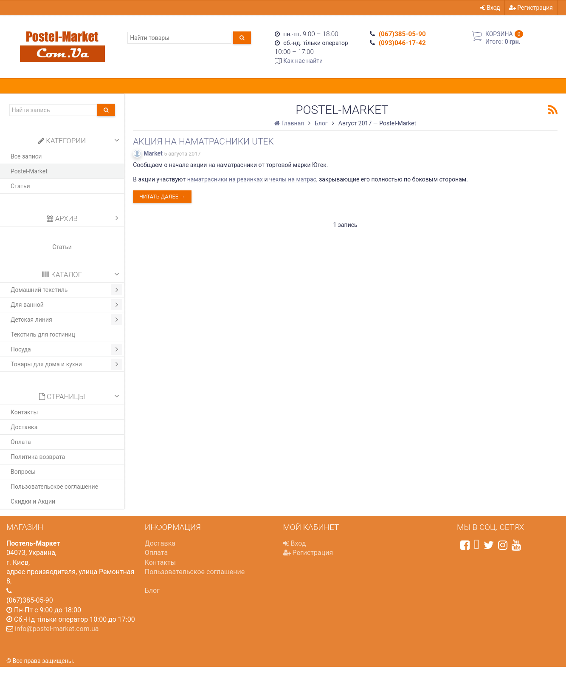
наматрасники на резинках (225, 179)
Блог (152, 590)
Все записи (26, 156)
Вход (490, 7)
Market (153, 153)
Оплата (21, 442)
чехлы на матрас (292, 179)
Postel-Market (29, 171)
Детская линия (66, 319)
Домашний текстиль (66, 289)
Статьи (20, 186)
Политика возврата (38, 456)
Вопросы (23, 471)
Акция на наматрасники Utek (203, 141)
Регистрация (531, 7)
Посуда (66, 349)
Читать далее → (162, 196)
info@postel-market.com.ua (57, 629)
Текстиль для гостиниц (43, 334)
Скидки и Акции (33, 501)
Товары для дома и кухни (66, 364)
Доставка (24, 427)
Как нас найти (303, 60)
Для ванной (66, 304)
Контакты (24, 412)
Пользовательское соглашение (54, 486)
